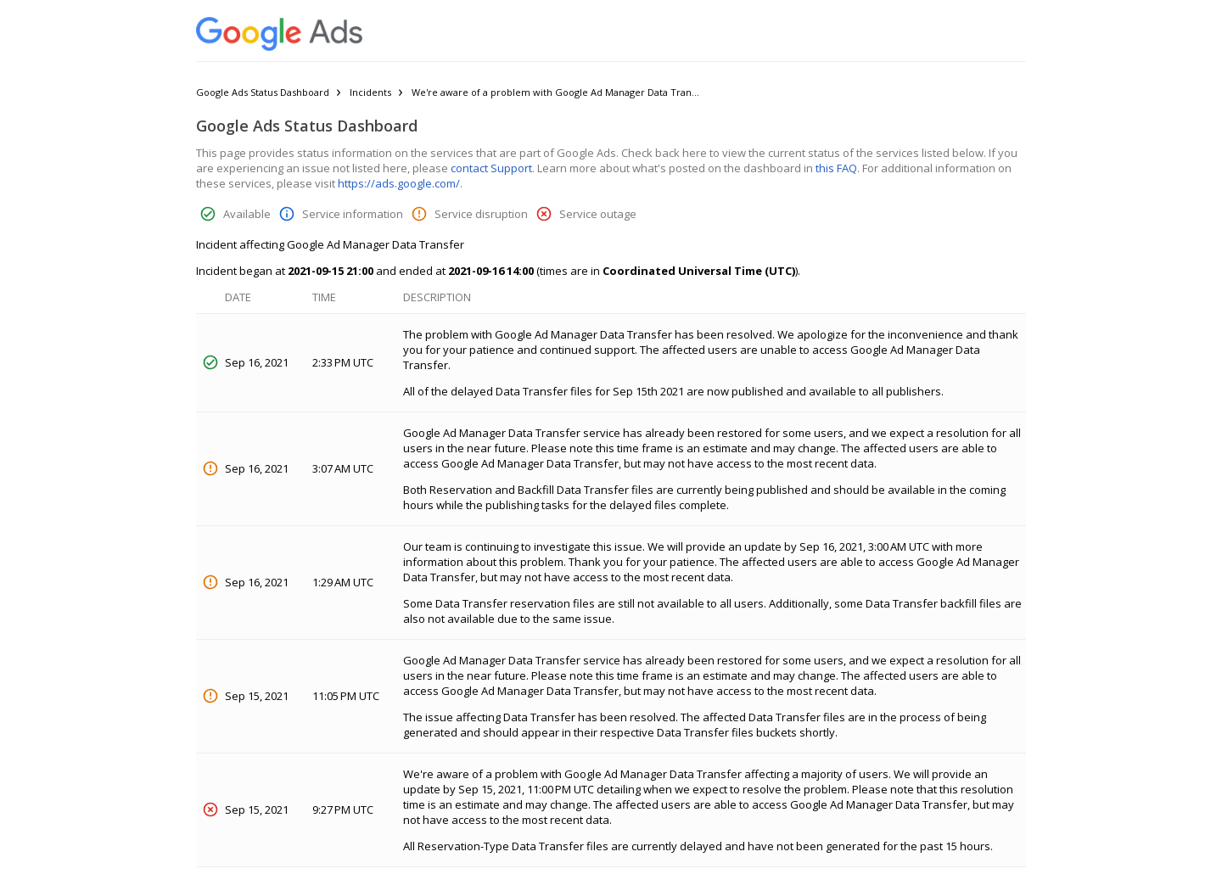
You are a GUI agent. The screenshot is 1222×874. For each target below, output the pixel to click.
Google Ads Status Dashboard (262, 92)
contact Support (491, 168)
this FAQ (836, 168)
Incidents (370, 92)
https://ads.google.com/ (399, 183)
